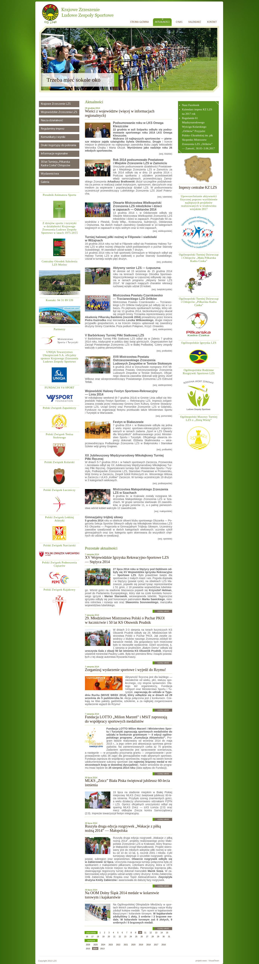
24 (131, 937)
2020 (133, 945)
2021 (126, 945)
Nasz (185, 105)
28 (153, 937)
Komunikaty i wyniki (53, 137)
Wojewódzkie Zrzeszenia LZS (59, 112)
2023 (111, 945)
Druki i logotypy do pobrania (58, 145)
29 (158, 937)
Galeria (45, 182)
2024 (103, 945)
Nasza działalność (52, 120)
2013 (102, 949)
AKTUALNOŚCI (162, 22)
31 (169, 937)
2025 (95, 945)
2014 (95, 949)
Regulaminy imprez (52, 128)
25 (136, 937)
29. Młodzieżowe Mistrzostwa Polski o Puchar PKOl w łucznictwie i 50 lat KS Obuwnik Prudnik (125, 620)
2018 (148, 945)
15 (167, 933)
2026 (88, 945)
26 (142, 937)
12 (151, 933)
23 (125, 937)
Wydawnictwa (50, 173)
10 (140, 933)
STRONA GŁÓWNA (139, 22)
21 (114, 937)
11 (145, 933)
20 (109, 937)
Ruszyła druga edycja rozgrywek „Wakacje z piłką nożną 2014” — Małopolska (123, 828)
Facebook (193, 105)
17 (92, 937)
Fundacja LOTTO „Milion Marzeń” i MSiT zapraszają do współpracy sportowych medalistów (126, 719)
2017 (156, 945)
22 (120, 937)
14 (162, 933)
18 (98, 937)
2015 (88, 949)
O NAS (179, 22)
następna (91, 941)
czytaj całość (163, 611)
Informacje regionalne (54, 153)
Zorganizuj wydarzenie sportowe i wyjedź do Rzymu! (125, 670)
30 (164, 937)
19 (103, 937)
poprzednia (91, 933)
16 (87, 937)
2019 (141, 945)
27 (147, 937)
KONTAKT (212, 22)
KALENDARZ (195, 22)
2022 (118, 945)
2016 (164, 945)
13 (156, 933)
